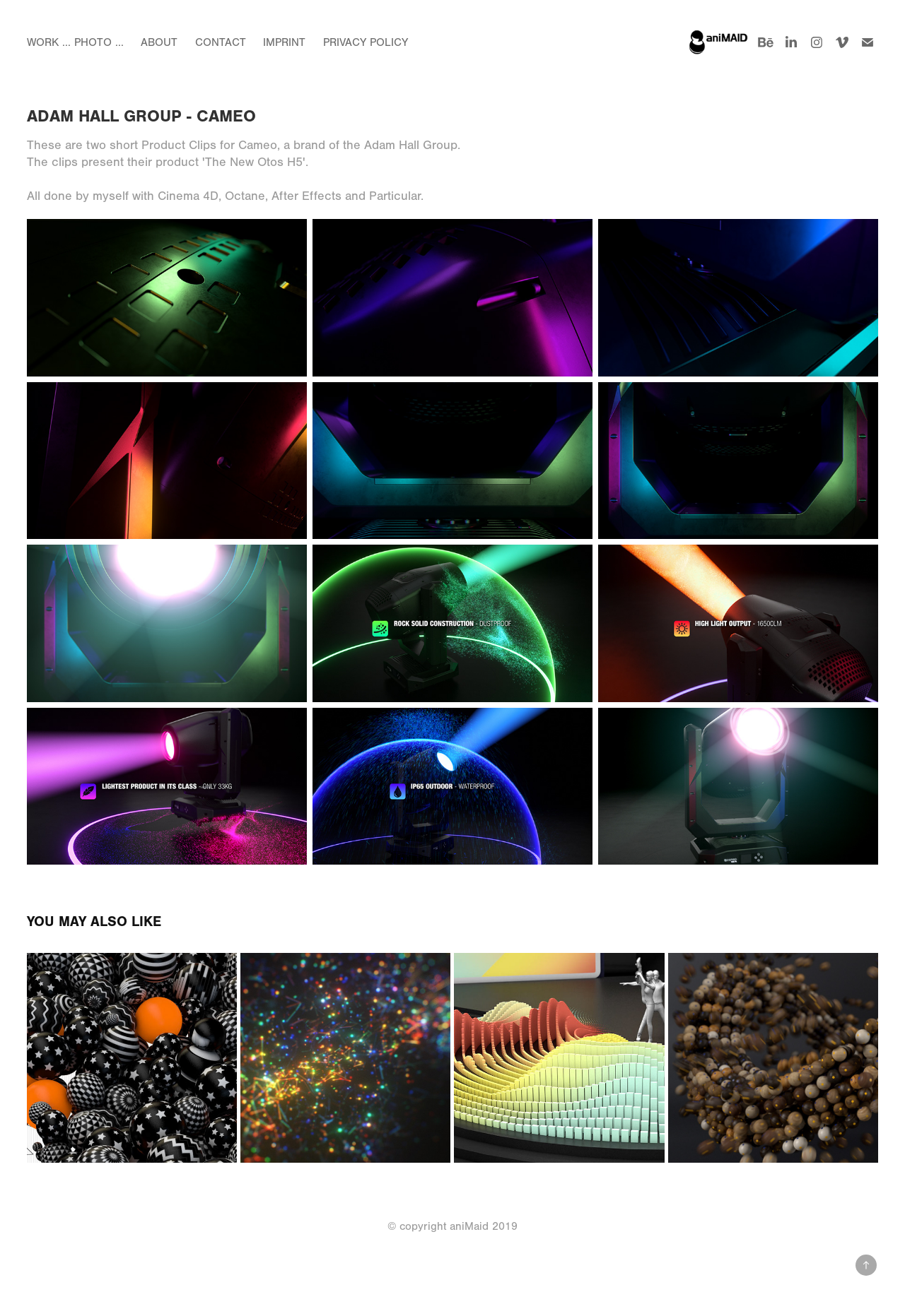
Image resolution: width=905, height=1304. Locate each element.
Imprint (284, 42)
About (159, 42)
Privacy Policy (365, 42)
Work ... (49, 42)
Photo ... (99, 42)
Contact (220, 42)
